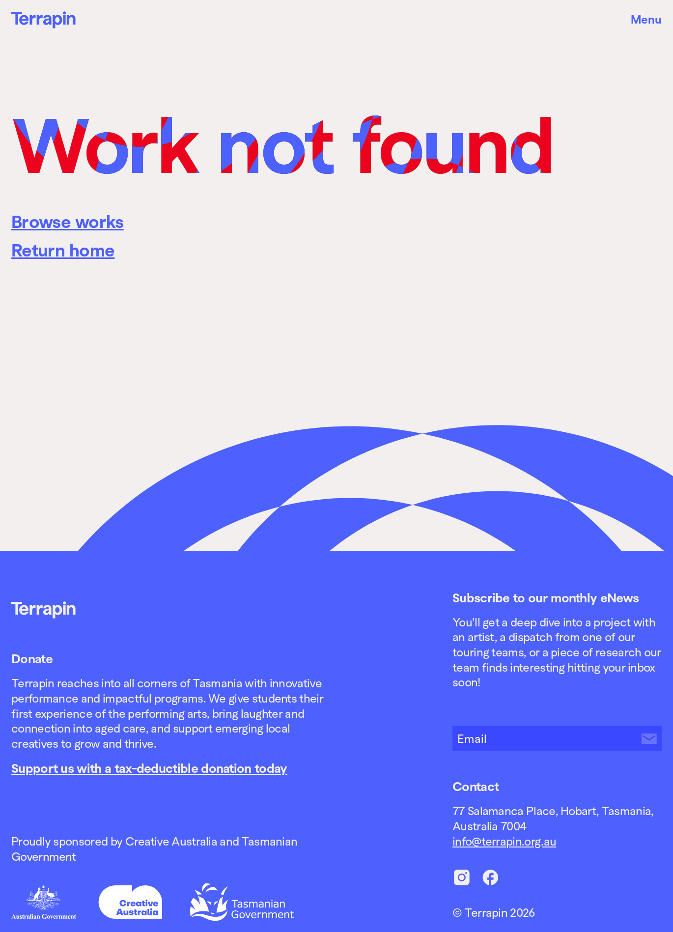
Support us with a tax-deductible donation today (149, 768)
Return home (62, 250)
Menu (646, 19)
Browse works (67, 222)
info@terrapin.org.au (504, 841)
